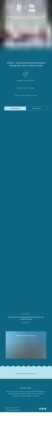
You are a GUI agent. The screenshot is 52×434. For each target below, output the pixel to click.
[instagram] (40, 409)
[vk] (43, 409)
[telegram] (45, 409)
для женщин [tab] (15, 108)
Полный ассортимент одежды (26, 335)
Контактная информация (13, 410)
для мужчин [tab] (36, 108)
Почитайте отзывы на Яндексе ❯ (26, 373)
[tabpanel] (26, 209)
